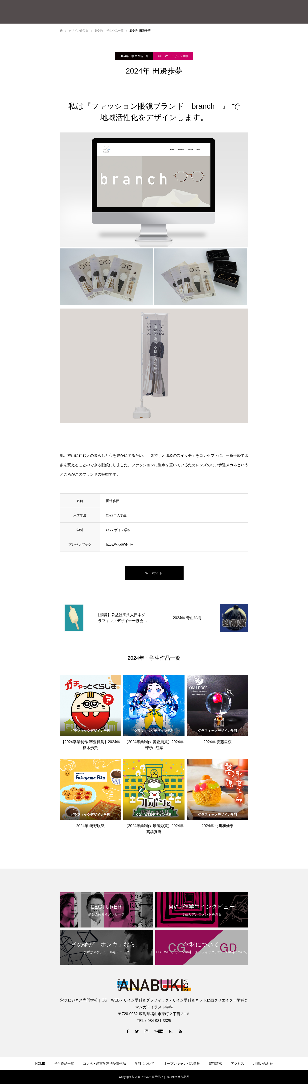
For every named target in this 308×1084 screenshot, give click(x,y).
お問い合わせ (263, 1063)
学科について (145, 1063)
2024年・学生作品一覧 (133, 56)
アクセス (237, 1063)
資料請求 (215, 1063)
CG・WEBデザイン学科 (173, 56)
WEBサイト (154, 573)
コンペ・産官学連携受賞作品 (104, 1063)
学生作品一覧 (64, 1063)
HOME (40, 1063)
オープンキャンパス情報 (182, 1063)
